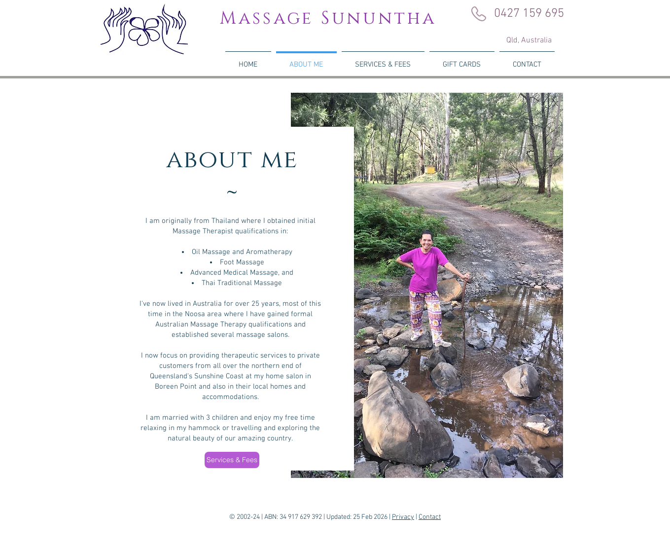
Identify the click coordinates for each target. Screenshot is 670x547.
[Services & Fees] (232, 460)
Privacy (403, 517)
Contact (430, 517)
